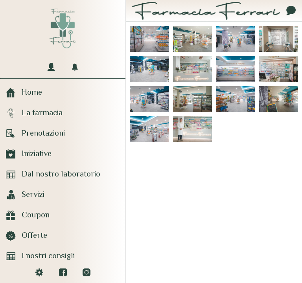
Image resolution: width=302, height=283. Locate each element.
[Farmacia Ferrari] (149, 39)
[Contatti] (291, 11)
